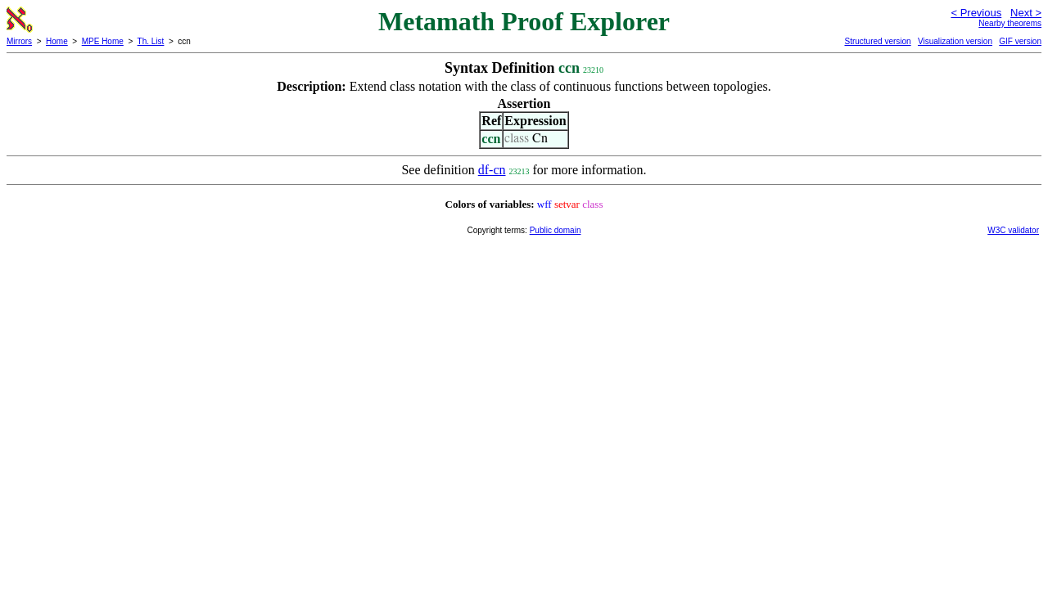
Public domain (555, 230)
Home (57, 41)
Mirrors (19, 41)
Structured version (877, 41)
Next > (1025, 13)
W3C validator (1013, 230)
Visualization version (955, 41)
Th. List (151, 41)
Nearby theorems (1009, 23)
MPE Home (103, 41)
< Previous (976, 13)
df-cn (492, 170)
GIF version (1020, 41)
